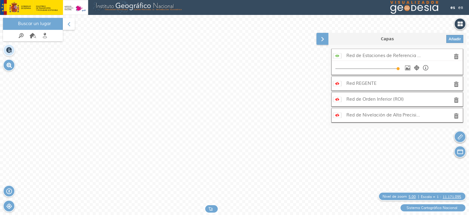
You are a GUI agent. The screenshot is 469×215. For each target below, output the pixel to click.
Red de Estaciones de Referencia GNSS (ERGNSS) (383, 56)
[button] (9, 65)
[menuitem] (33, 29)
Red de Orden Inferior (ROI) (375, 99)
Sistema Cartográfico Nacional (431, 208)
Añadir (455, 39)
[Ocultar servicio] (337, 55)
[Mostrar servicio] (337, 83)
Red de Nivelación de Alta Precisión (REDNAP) (383, 115)
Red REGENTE (361, 83)
